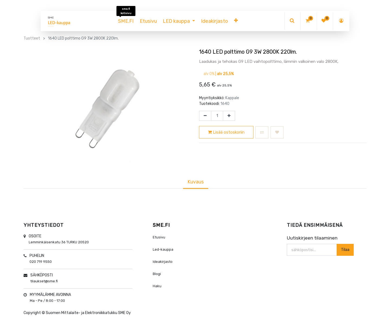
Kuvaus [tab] (195, 182)
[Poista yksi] (205, 116)
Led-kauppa (163, 249)
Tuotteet (32, 38)
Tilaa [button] (345, 249)
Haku (157, 286)
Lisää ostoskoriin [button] (226, 132)
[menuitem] (125, 21)
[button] (236, 21)
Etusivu (159, 237)
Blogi (157, 274)
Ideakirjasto (163, 262)
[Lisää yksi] (229, 116)
